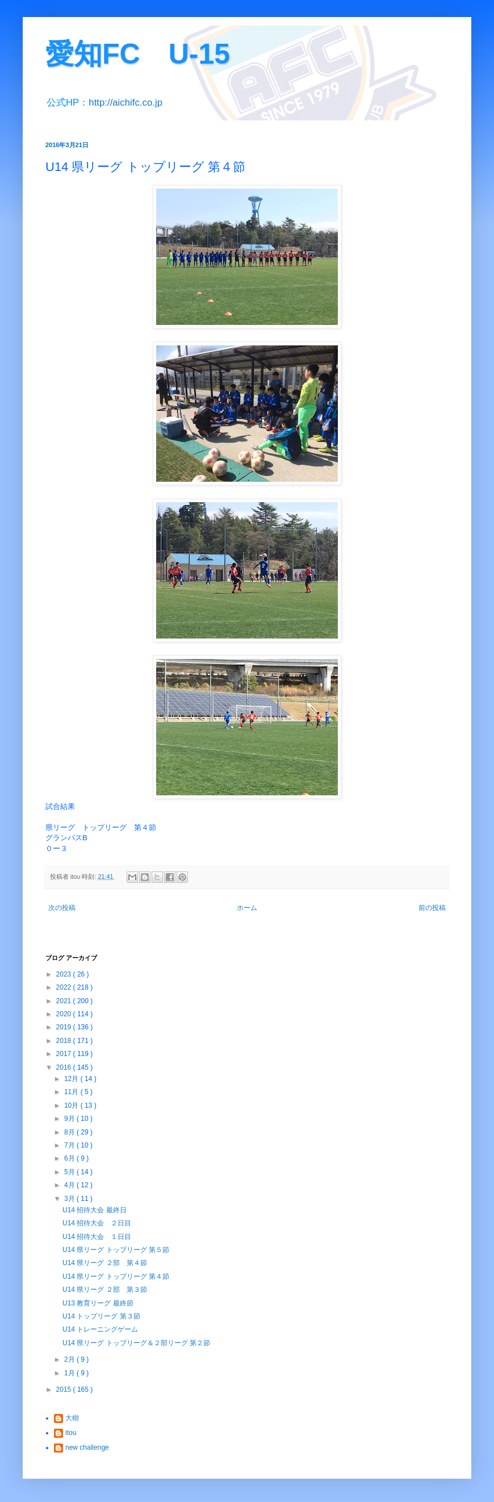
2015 (64, 1389)
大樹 (72, 1418)
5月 (70, 1172)
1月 (70, 1373)
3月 (70, 1199)
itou (70, 1433)
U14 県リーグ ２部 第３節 (104, 1290)
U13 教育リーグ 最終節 (97, 1303)
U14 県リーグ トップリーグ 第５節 (115, 1250)
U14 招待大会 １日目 (96, 1237)
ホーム (247, 908)
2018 (64, 1041)
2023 (64, 974)
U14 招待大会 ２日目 (96, 1223)
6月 (70, 1158)
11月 (72, 1092)
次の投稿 (62, 908)
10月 (72, 1105)
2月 (70, 1359)
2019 (64, 1027)
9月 (70, 1119)
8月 (70, 1132)
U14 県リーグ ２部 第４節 (104, 1263)
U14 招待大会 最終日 (94, 1210)
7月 (70, 1145)
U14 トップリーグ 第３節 (101, 1316)
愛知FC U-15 (137, 54)
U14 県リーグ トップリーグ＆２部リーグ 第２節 (136, 1343)
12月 (72, 1079)
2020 (64, 1014)
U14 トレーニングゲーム (100, 1329)
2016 (64, 1067)
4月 (70, 1185)
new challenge (87, 1447)
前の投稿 (432, 908)
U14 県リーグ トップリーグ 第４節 (115, 1276)
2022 (64, 987)
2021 (64, 1001)
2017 (64, 1054)
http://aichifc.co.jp (125, 102)
